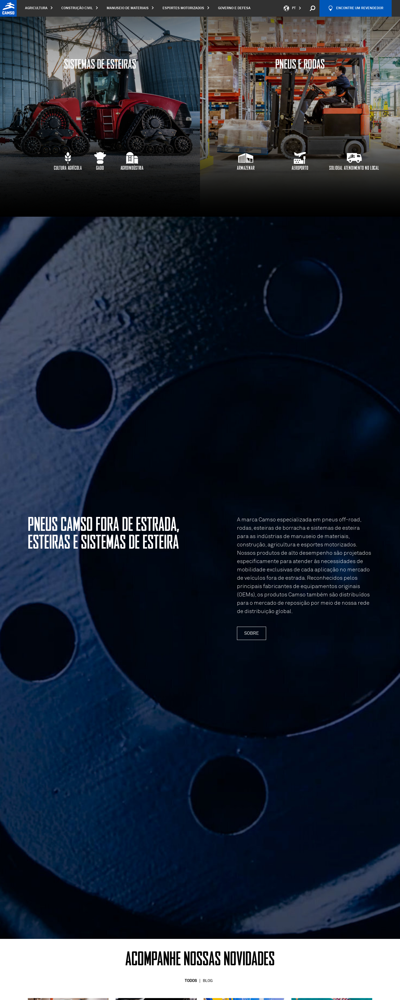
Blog (208, 981)
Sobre (251, 633)
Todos (191, 981)
